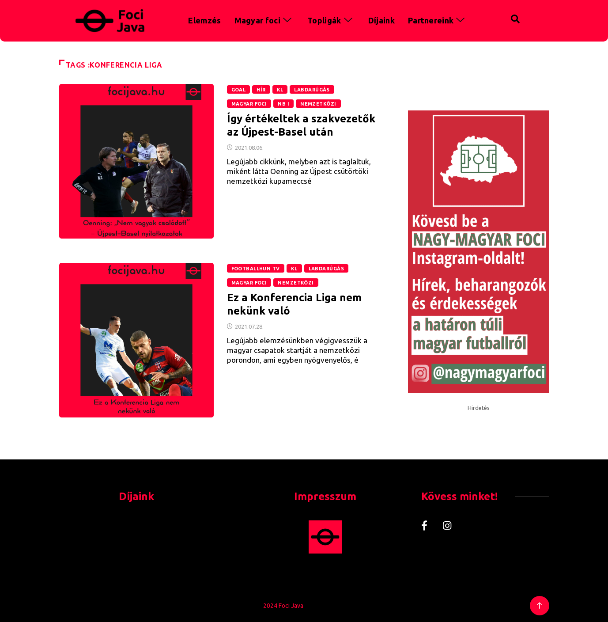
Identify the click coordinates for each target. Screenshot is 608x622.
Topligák (331, 20)
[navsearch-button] (497, 18)
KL (280, 89)
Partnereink (438, 20)
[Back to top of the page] (539, 606)
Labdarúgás (311, 89)
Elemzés (204, 20)
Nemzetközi (318, 103)
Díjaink (381, 20)
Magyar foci (264, 20)
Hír (261, 89)
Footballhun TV (255, 268)
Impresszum (325, 496)
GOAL (238, 89)
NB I (283, 103)
